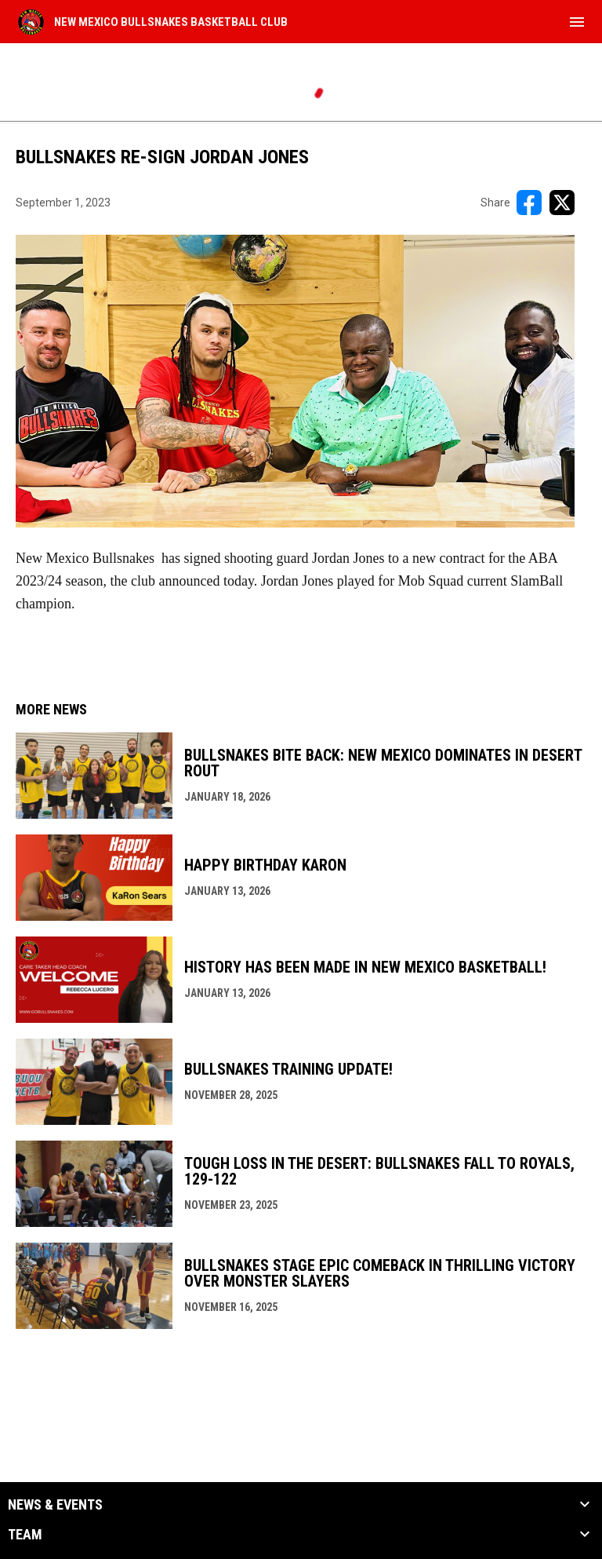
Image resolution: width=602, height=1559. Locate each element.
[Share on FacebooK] (529, 202)
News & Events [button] (55, 1505)
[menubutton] (577, 22)
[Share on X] (562, 202)
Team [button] (25, 1535)
